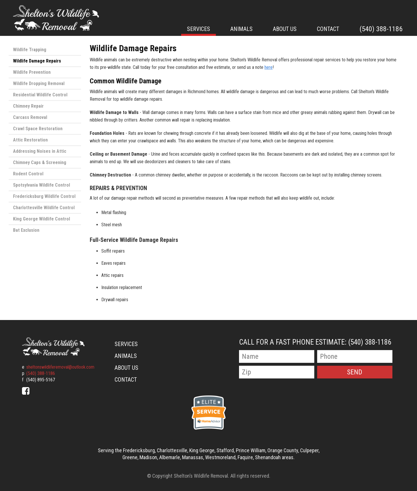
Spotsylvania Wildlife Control (41, 185)
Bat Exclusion (26, 230)
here (268, 67)
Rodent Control (28, 173)
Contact (328, 28)
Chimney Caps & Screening (39, 162)
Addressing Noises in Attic (39, 151)
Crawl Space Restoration (38, 128)
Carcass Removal (30, 117)
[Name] (276, 356)
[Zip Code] (276, 372)
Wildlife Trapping (29, 49)
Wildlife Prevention (32, 72)
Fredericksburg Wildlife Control (44, 196)
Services (198, 28)
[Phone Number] (354, 356)
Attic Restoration (30, 140)
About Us (285, 28)
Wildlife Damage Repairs (37, 61)
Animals (241, 28)
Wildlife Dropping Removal (39, 83)
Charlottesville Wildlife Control (44, 207)
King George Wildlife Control (41, 219)
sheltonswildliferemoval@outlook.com (60, 367)
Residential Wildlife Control (40, 95)
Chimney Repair (28, 106)
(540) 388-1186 (381, 29)
